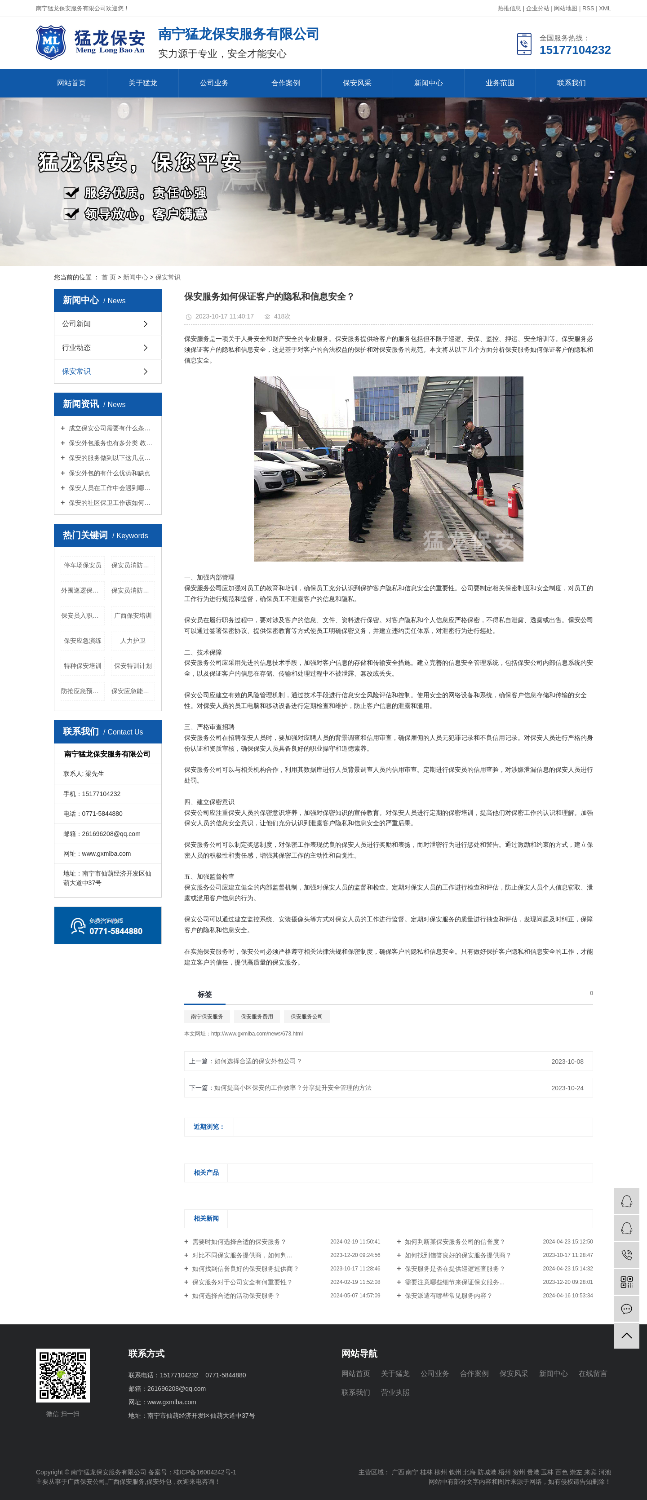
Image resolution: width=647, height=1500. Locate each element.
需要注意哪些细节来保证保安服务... (454, 1282)
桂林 (426, 1472)
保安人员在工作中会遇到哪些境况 (111, 487)
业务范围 (500, 83)
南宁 (412, 1472)
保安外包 (159, 1481)
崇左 (576, 1472)
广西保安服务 (126, 1481)
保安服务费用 (257, 1016)
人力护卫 (133, 640)
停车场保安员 (83, 565)
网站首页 (71, 83)
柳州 (440, 1472)
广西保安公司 (86, 1481)
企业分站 (538, 8)
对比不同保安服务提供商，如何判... (241, 1255)
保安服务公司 (307, 1016)
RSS (588, 8)
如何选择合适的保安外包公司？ (258, 1061)
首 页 (109, 277)
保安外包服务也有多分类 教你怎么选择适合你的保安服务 (111, 443)
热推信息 (509, 8)
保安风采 (357, 83)
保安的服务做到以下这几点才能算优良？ (111, 457)
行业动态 (76, 347)
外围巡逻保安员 (83, 590)
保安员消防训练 (133, 590)
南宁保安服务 (207, 1016)
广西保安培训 (133, 615)
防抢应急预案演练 (83, 691)
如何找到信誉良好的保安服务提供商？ (457, 1255)
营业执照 (395, 1392)
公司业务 (214, 83)
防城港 (487, 1472)
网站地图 (565, 8)
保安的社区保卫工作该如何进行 (111, 502)
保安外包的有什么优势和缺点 (109, 473)
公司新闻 (76, 323)
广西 (398, 1472)
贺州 (519, 1472)
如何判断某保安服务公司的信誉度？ (454, 1241)
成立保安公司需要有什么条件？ (111, 428)
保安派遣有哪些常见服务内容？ (448, 1295)
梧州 (504, 1472)
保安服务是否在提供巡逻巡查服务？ (454, 1268)
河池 (604, 1472)
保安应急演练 (83, 640)
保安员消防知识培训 (133, 565)
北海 (469, 1472)
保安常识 (168, 277)
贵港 (533, 1472)
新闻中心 (428, 83)
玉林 (547, 1472)
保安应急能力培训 (133, 691)
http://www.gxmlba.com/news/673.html (257, 1034)
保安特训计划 (133, 665)
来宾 (590, 1472)
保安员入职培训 (83, 615)
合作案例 (285, 83)
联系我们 (571, 83)
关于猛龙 (143, 83)
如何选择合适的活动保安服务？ (235, 1295)
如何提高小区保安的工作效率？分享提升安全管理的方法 (293, 1087)
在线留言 (593, 1373)
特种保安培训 (83, 665)
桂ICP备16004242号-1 (204, 1472)
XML (605, 8)
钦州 (455, 1472)
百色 (561, 1472)
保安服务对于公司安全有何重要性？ (242, 1282)
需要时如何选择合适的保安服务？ (239, 1241)
